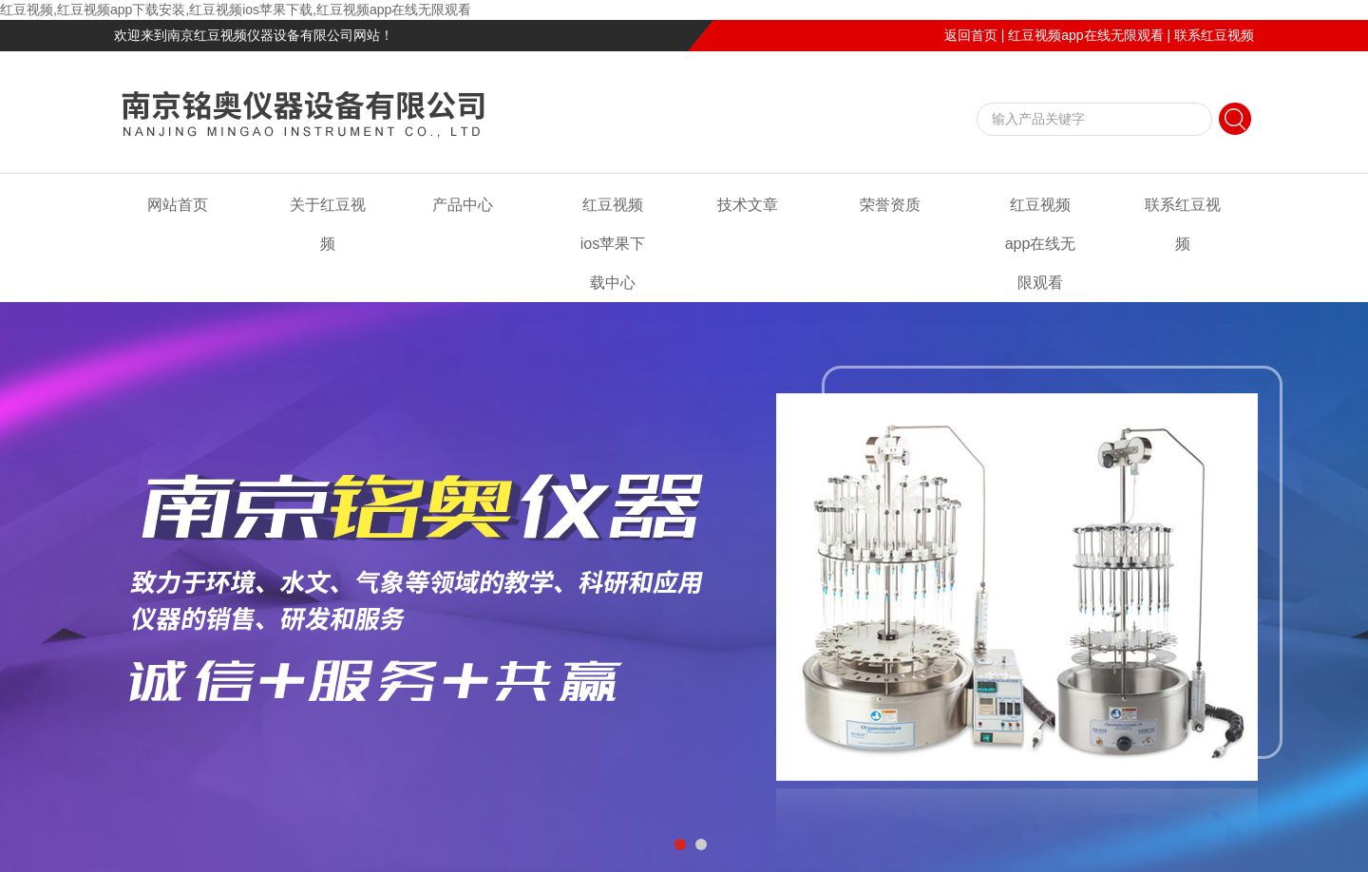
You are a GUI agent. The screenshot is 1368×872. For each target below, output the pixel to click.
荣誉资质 (890, 205)
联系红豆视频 (1214, 35)
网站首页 (177, 205)
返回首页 (971, 35)
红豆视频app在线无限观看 (1085, 35)
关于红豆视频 (328, 224)
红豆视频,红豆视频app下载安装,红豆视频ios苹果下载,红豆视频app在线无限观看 (235, 9)
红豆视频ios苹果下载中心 (612, 244)
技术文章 (747, 205)
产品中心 (462, 205)
